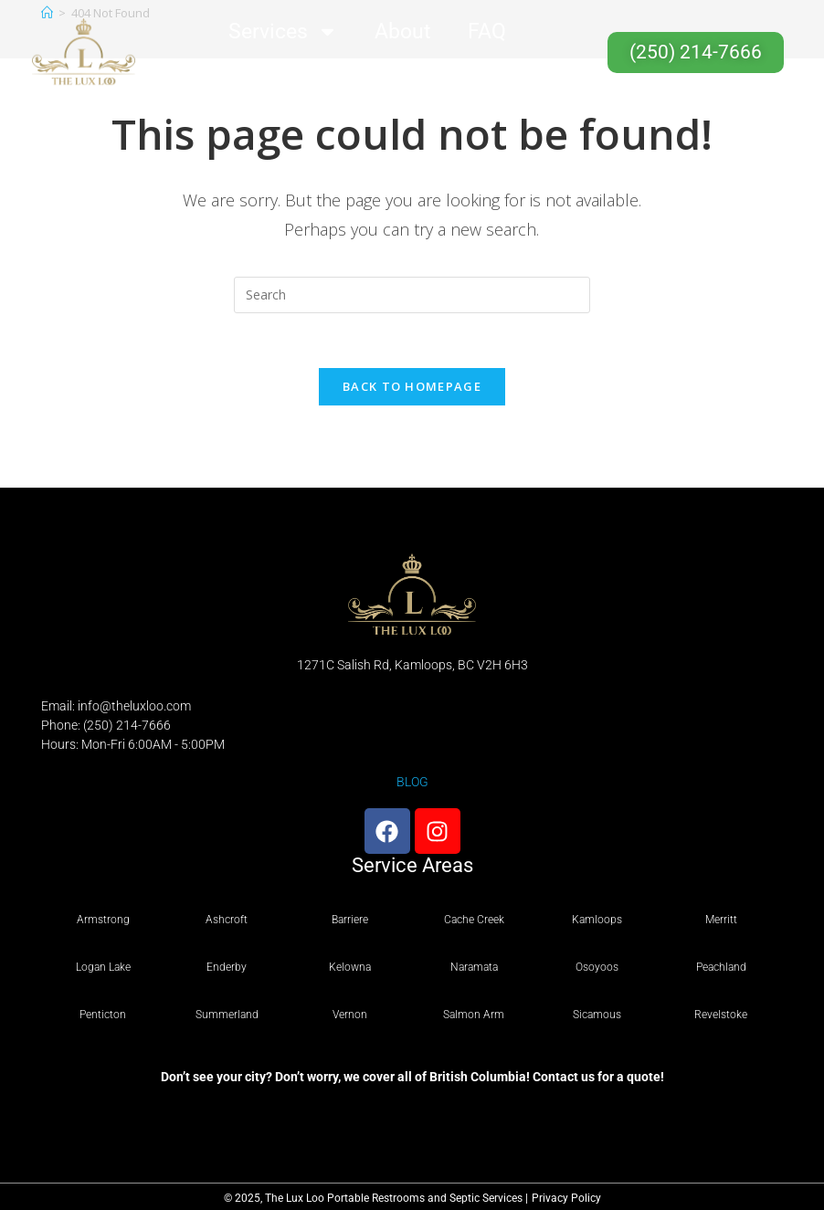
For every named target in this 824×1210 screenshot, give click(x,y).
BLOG (412, 781)
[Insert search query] (412, 295)
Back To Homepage (412, 386)
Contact (367, 74)
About (403, 31)
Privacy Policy (566, 1198)
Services (283, 31)
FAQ (487, 31)
